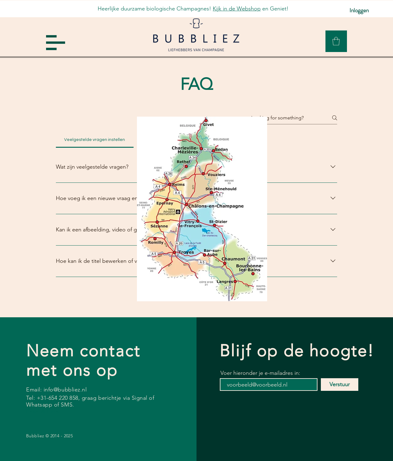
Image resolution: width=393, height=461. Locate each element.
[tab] (95, 140)
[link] (336, 41)
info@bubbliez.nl (65, 389)
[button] (55, 42)
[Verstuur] (339, 384)
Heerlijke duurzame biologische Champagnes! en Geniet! (193, 8)
